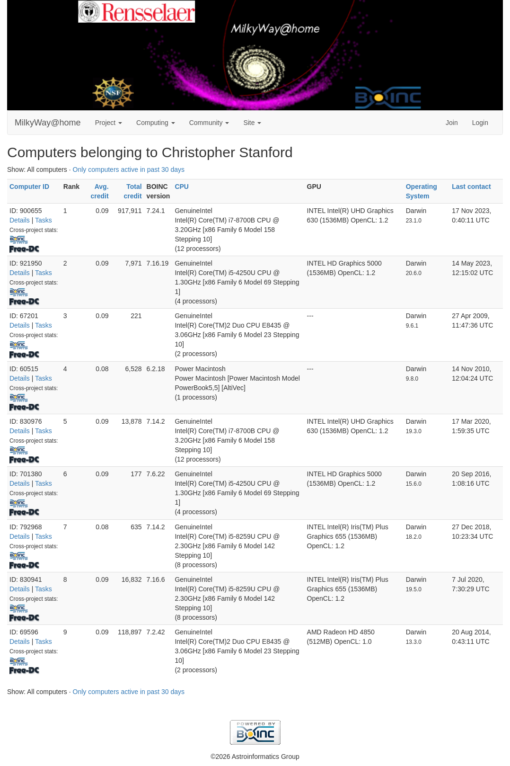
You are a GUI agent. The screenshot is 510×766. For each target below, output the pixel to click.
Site (252, 122)
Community (209, 122)
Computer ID (29, 186)
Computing (155, 122)
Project (108, 122)
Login (480, 122)
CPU (182, 186)
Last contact (471, 186)
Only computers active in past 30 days (129, 169)
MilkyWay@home (48, 122)
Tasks (43, 220)
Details (19, 220)
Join (452, 122)
